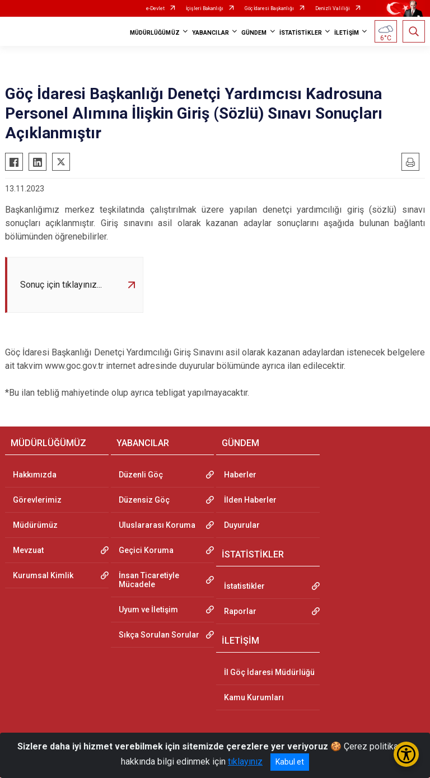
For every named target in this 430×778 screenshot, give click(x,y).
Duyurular (242, 525)
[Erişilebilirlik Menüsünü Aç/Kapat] (406, 754)
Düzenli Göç (141, 474)
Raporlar (240, 611)
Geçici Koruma (146, 550)
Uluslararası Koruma (157, 525)
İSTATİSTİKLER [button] (300, 32)
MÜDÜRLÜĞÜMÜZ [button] (155, 32)
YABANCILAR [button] (210, 32)
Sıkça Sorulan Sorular (159, 634)
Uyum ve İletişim (148, 609)
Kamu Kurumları (254, 697)
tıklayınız (245, 761)
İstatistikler (244, 586)
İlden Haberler (250, 499)
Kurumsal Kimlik (43, 575)
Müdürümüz (35, 525)
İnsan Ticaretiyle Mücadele (149, 580)
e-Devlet (155, 8)
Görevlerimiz (37, 499)
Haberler (240, 474)
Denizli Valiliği (332, 8)
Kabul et (289, 761)
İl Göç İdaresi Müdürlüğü (269, 672)
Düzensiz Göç (144, 499)
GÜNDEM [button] (254, 32)
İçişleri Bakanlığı (204, 8)
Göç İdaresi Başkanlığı (269, 8)
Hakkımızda (35, 474)
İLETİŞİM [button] (346, 32)
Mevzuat (28, 550)
